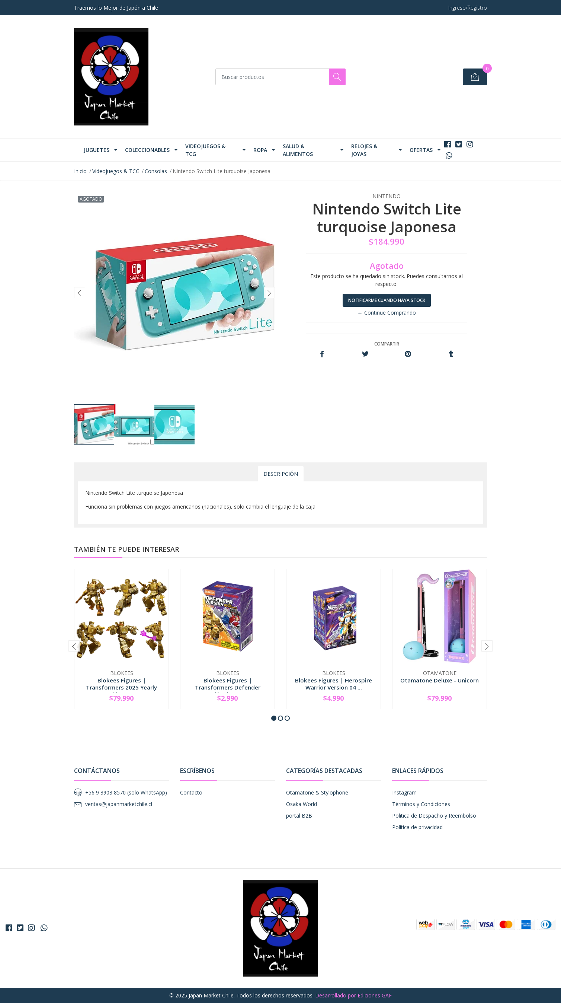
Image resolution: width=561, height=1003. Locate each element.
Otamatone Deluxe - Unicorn (439, 680)
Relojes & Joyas (364, 150)
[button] (273, 718)
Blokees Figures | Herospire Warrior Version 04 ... (333, 683)
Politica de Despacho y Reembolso (434, 815)
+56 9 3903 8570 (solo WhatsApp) (126, 792)
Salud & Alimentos (298, 150)
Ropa (260, 149)
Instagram (404, 792)
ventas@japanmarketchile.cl (118, 804)
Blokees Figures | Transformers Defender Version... (227, 686)
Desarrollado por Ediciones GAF (353, 995)
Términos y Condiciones (421, 804)
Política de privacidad (417, 827)
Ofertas (421, 149)
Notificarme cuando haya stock (386, 300)
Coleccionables (147, 149)
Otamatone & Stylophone (317, 792)
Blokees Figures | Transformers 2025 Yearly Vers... (121, 686)
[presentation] (79, 292)
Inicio (80, 171)
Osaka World (301, 804)
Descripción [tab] (280, 473)
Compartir (386, 344)
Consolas (156, 171)
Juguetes (96, 149)
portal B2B (299, 815)
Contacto (191, 792)
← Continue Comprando (387, 312)
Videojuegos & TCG (205, 150)
